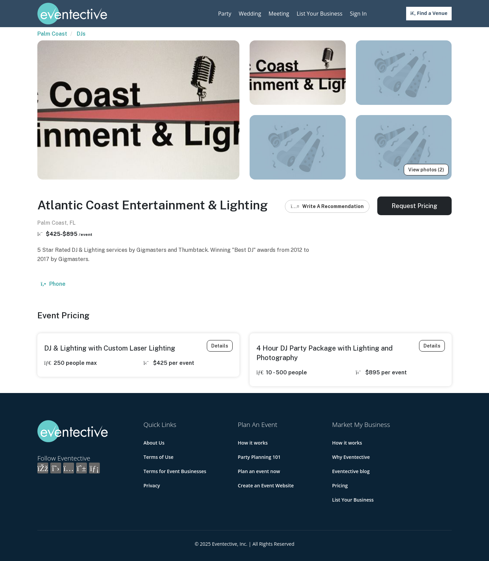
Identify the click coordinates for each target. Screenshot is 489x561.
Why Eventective (351, 457)
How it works (253, 443)
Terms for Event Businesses (175, 471)
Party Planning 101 (259, 457)
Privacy (152, 485)
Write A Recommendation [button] (327, 206)
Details (219, 346)
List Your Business (319, 13)
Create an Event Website (266, 485)
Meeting (279, 13)
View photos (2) (426, 169)
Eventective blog (350, 471)
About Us (154, 443)
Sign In (358, 13)
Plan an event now (259, 471)
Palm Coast (52, 34)
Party (224, 13)
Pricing (340, 485)
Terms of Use (159, 457)
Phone (53, 284)
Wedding (250, 13)
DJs (81, 34)
